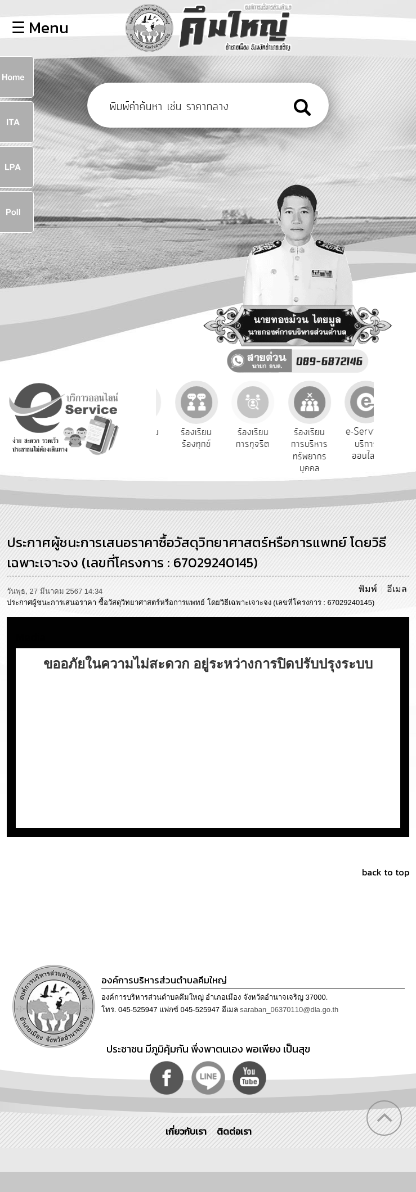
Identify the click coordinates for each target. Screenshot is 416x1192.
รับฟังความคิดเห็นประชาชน (164, 444)
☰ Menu (40, 27)
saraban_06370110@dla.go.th (289, 1009)
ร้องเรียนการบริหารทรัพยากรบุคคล (334, 451)
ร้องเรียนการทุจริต (277, 438)
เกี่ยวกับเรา (187, 1131)
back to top (385, 872)
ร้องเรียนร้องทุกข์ (220, 438)
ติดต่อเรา (232, 1131)
